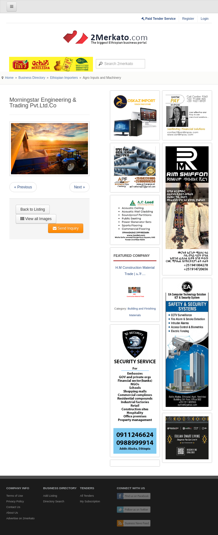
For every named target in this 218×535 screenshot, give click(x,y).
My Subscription (90, 501)
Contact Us (13, 507)
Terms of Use (14, 495)
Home (9, 77)
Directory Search (53, 501)
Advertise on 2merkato (20, 518)
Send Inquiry (66, 228)
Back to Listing (32, 209)
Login (205, 18)
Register (188, 18)
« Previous (23, 187)
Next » (79, 187)
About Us (12, 512)
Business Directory (32, 77)
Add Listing (50, 495)
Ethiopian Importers (64, 77)
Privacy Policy (15, 501)
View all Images (36, 219)
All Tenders (87, 495)
